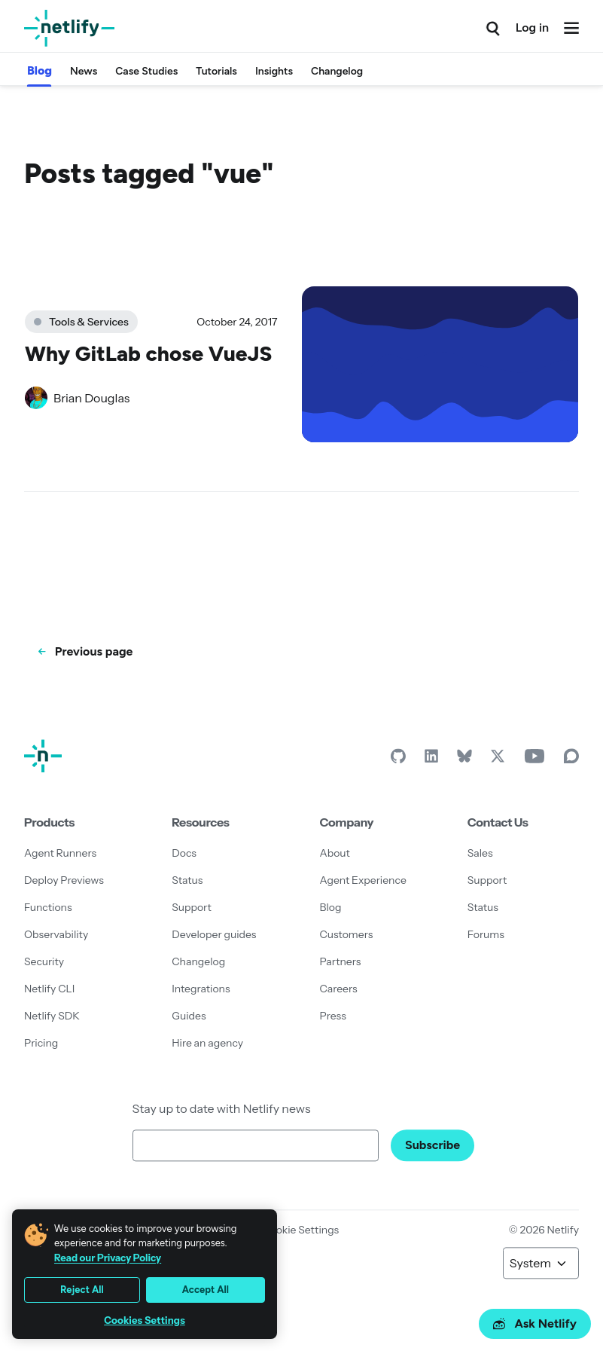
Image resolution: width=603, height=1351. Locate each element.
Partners (340, 961)
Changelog (337, 71)
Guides (189, 1015)
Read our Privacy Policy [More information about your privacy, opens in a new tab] (107, 1258)
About (335, 853)
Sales (480, 853)
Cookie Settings (300, 1229)
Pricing (41, 1043)
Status (187, 880)
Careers (339, 988)
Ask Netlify (535, 1323)
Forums (485, 934)
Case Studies (146, 71)
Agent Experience (363, 880)
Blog (39, 70)
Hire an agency (207, 1043)
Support (192, 907)
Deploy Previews (64, 880)
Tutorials (216, 71)
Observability (56, 934)
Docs (184, 853)
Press (333, 1015)
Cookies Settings (144, 1320)
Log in (532, 27)
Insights (274, 71)
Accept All (205, 1289)
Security (44, 961)
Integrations (201, 988)
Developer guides (214, 934)
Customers (346, 934)
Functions (48, 907)
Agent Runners (60, 853)
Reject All (82, 1289)
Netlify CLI (49, 988)
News (83, 71)
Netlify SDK (52, 1015)
